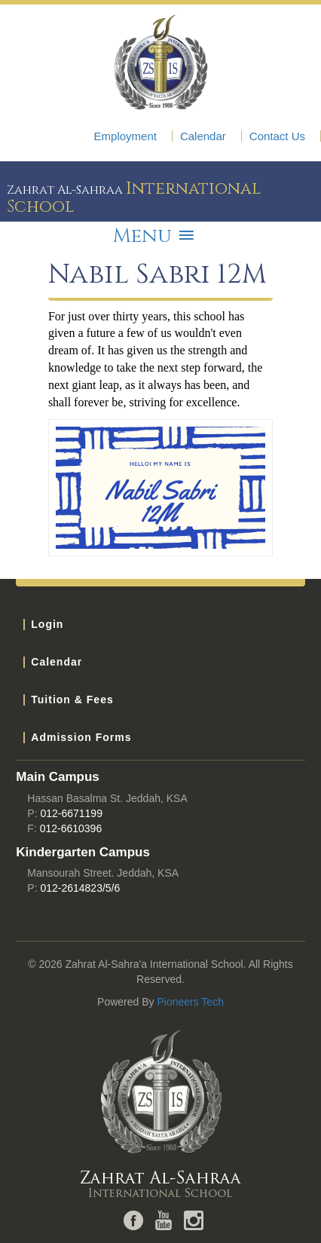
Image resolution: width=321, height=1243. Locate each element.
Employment (125, 136)
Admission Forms (81, 737)
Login (47, 624)
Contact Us (277, 136)
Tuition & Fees (72, 699)
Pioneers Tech (190, 1002)
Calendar (203, 136)
